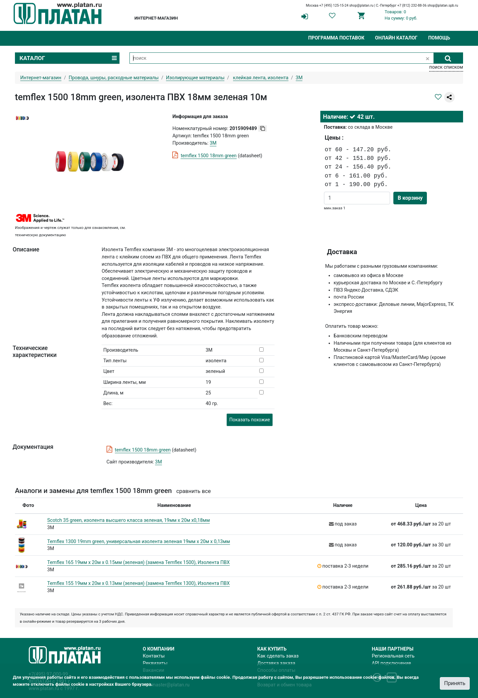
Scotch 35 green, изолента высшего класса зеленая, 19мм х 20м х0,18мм (128, 520)
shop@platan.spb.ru (443, 5)
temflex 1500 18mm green (208, 156)
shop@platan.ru (361, 5)
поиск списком (446, 67)
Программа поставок (336, 38)
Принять (454, 683)
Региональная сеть (393, 656)
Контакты (154, 656)
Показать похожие (249, 419)
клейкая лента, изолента (260, 78)
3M (158, 462)
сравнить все (193, 491)
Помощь (439, 38)
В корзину (410, 198)
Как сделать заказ (278, 656)
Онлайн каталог (396, 38)
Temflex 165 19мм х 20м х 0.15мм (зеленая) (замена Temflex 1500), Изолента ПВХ (138, 562)
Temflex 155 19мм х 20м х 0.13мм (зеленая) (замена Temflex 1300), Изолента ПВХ (138, 583)
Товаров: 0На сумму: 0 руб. (401, 15)
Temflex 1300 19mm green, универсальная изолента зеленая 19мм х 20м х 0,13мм (138, 541)
